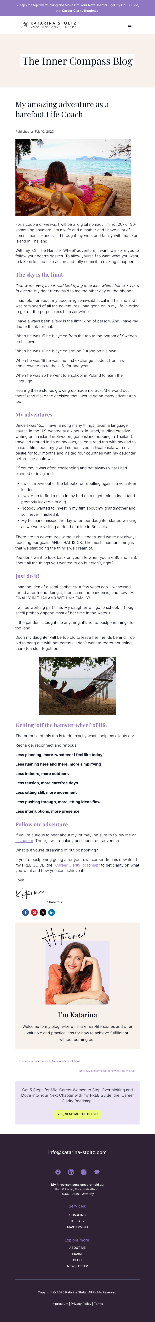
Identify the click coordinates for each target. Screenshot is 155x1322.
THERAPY (77, 1221)
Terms (98, 1304)
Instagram (24, 840)
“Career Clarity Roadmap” (77, 865)
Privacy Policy (81, 1304)
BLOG (77, 1260)
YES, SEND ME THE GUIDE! (77, 1114)
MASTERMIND (77, 1227)
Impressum (60, 1304)
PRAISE (77, 1254)
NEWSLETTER (77, 1266)
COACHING (77, 1215)
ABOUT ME (77, 1248)
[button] (25, 912)
